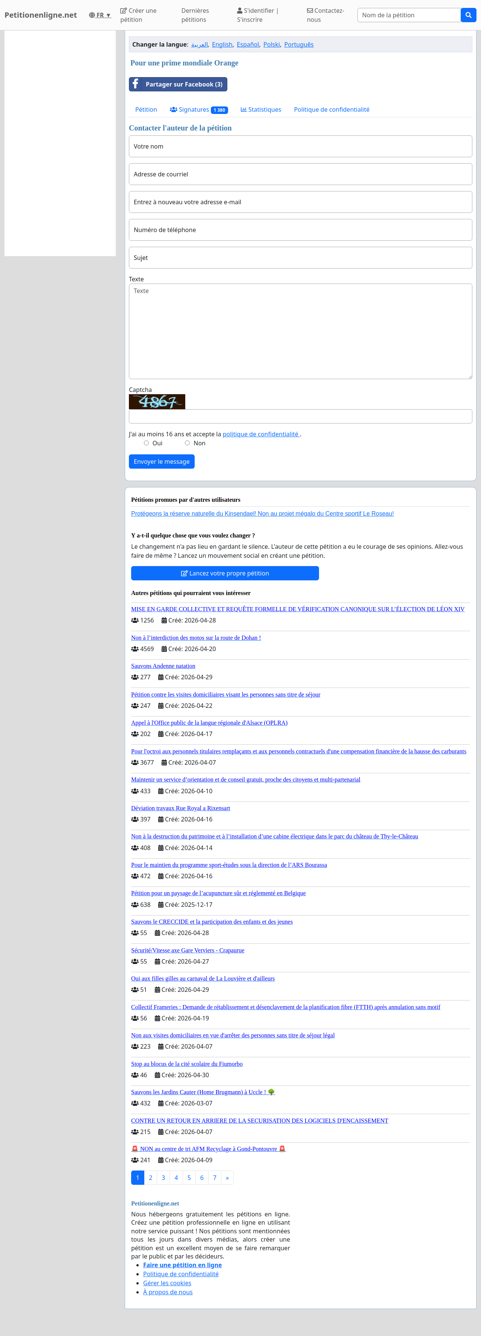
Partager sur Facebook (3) (175, 84)
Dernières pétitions (195, 15)
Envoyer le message (162, 461)
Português (299, 44)
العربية (199, 44)
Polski (271, 44)
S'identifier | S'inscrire (258, 15)
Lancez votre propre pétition (225, 573)
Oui (158, 443)
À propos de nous (168, 1292)
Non (200, 443)
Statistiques (261, 109)
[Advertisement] (60, 143)
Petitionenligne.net (41, 15)
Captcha (140, 390)
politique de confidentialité (261, 434)
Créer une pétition (138, 15)
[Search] (409, 15)
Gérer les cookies (167, 1283)
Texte (136, 279)
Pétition (146, 109)
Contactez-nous (326, 15)
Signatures (199, 109)
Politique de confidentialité (331, 109)
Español (248, 44)
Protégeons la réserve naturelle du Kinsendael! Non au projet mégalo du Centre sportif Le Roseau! (262, 513)
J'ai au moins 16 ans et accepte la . (215, 434)
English (222, 44)
